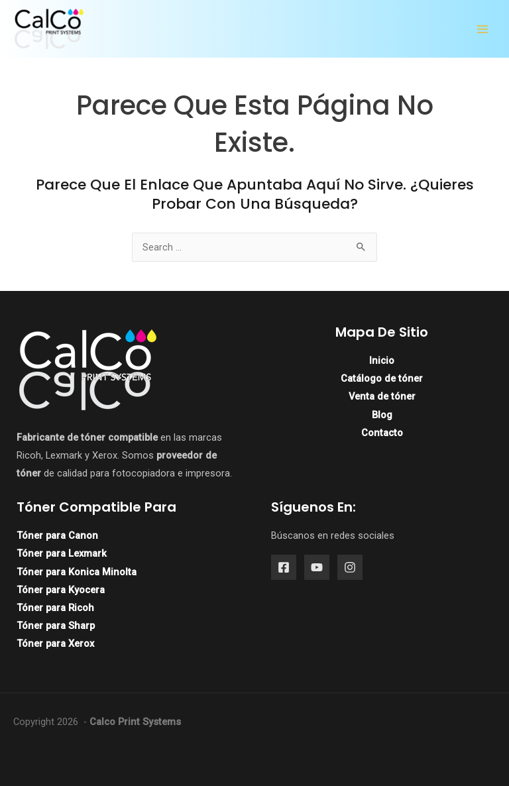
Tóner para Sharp (56, 626)
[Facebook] (283, 567)
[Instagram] (350, 567)
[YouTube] (316, 567)
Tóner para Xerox (55, 643)
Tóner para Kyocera (61, 590)
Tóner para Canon (57, 535)
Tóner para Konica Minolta (77, 572)
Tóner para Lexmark (62, 553)
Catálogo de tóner (382, 378)
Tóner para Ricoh (55, 608)
